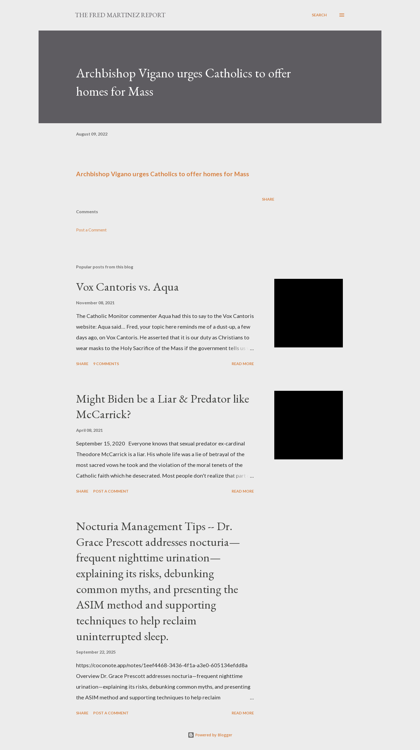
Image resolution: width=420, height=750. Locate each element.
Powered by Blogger (210, 734)
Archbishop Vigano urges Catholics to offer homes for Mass (162, 174)
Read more (243, 363)
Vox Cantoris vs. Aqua (127, 286)
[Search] (319, 15)
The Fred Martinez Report (120, 15)
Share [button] (268, 199)
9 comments (106, 363)
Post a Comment (91, 229)
